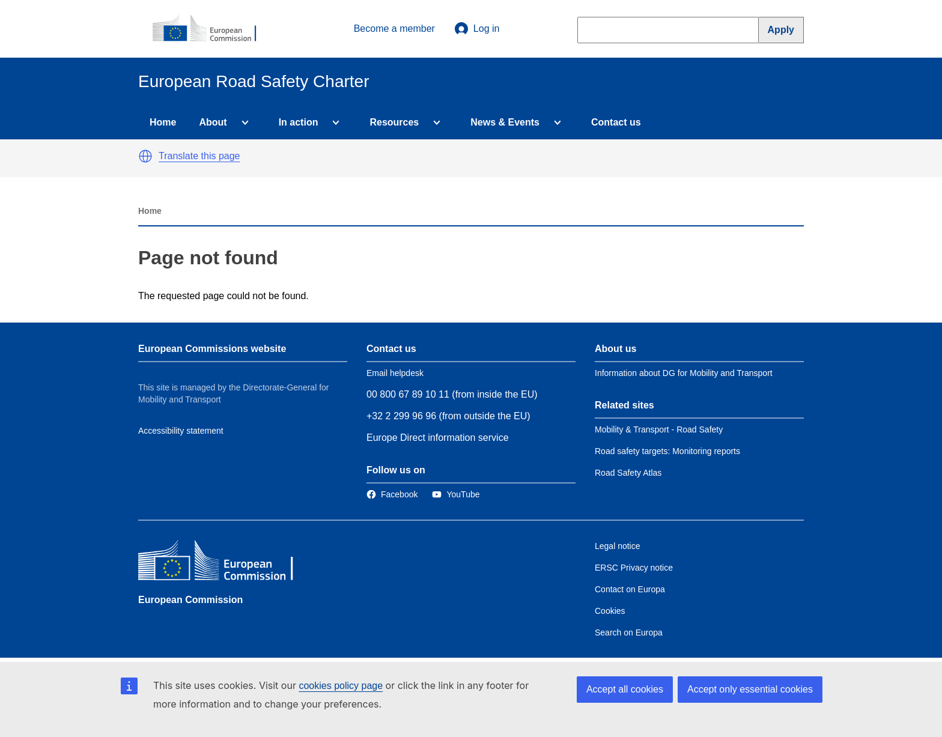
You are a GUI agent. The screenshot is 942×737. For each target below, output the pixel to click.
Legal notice (617, 546)
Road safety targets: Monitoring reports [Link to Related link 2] (667, 451)
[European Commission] (211, 28)
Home (163, 122)
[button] (145, 156)
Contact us (616, 122)
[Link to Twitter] (455, 494)
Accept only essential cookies (750, 689)
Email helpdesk (395, 373)
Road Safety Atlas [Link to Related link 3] (628, 473)
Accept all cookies (624, 689)
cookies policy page (341, 686)
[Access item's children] (242, 122)
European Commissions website (212, 349)
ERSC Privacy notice (634, 567)
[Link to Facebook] (392, 494)
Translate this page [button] (199, 156)
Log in (477, 29)
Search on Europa (629, 632)
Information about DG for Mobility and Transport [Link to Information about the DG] (684, 373)
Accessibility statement (180, 430)
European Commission (190, 600)
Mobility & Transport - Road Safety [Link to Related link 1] (659, 429)
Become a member (394, 28)
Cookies (610, 611)
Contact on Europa (630, 589)
